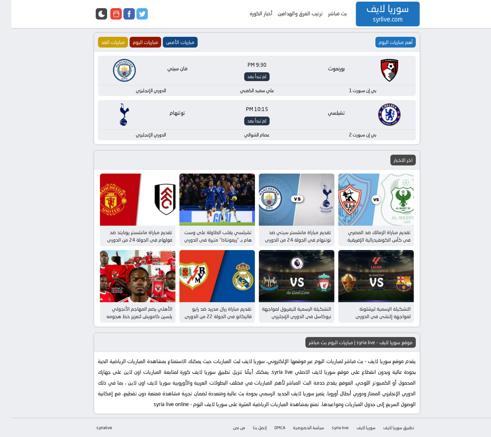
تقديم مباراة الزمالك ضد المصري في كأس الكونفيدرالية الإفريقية (367, 236)
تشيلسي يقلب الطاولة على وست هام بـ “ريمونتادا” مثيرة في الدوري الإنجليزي (206, 240)
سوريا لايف (354, 427)
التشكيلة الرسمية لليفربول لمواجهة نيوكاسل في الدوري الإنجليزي (285, 312)
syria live (328, 427)
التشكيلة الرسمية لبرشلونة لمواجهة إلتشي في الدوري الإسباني (371, 316)
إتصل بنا (248, 427)
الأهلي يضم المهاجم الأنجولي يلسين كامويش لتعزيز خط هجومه (128, 312)
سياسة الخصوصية (297, 427)
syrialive (93, 427)
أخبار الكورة (249, 13)
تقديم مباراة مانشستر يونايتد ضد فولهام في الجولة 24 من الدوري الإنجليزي (128, 240)
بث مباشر (326, 13)
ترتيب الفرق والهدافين (289, 13)
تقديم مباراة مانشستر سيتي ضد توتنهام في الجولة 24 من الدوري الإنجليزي (287, 240)
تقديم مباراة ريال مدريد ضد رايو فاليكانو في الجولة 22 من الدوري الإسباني (206, 316)
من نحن (227, 427)
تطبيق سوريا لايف (387, 427)
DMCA (268, 427)
